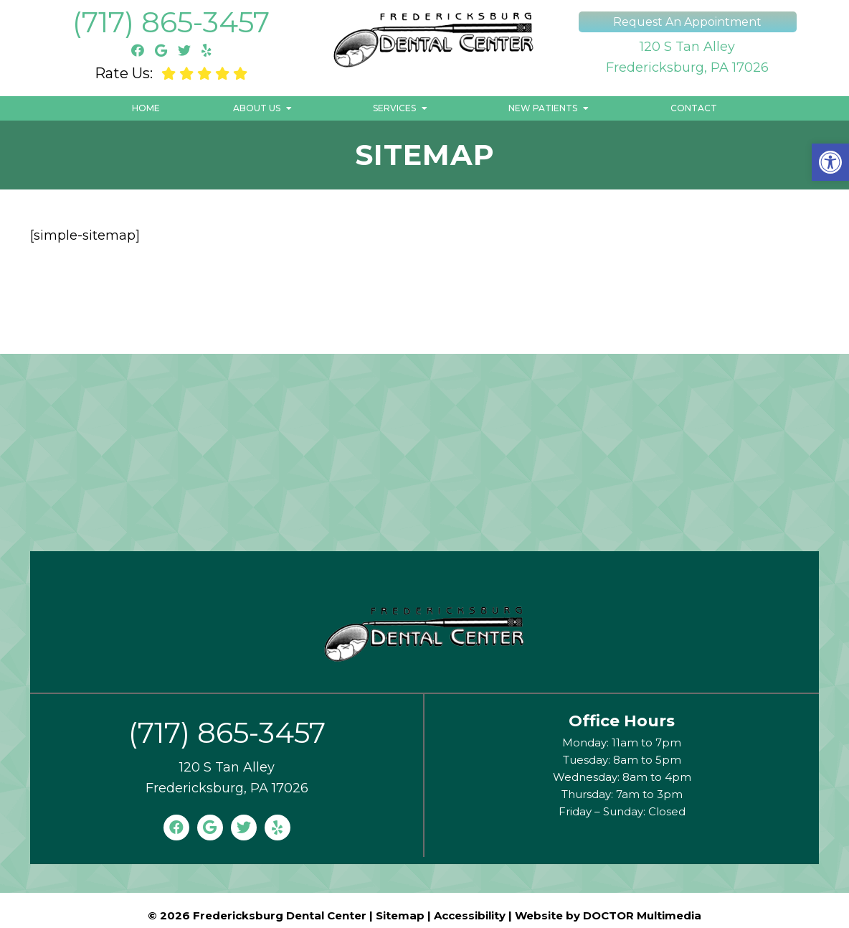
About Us (256, 108)
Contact (693, 108)
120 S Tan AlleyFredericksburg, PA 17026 (687, 57)
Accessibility (470, 915)
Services (394, 108)
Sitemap (400, 915)
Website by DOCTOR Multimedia (608, 915)
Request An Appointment (687, 22)
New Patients (542, 108)
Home (146, 108)
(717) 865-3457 (171, 21)
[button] (830, 162)
